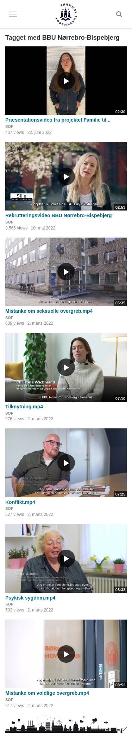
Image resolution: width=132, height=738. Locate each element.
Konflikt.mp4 (20, 502)
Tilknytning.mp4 (24, 406)
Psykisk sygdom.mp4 (30, 598)
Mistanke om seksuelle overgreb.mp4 (49, 311)
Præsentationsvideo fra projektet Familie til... (58, 120)
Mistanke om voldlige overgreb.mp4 (47, 693)
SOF (9, 126)
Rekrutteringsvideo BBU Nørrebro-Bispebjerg (58, 215)
